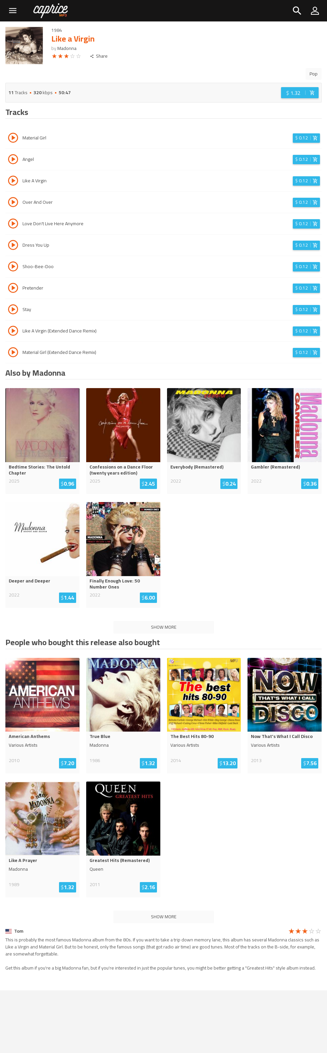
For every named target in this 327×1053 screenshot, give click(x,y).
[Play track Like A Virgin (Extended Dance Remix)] (13, 332)
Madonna (66, 48)
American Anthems (29, 736)
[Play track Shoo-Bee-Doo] (13, 267)
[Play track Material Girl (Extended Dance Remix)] (13, 353)
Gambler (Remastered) (275, 467)
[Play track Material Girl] (13, 139)
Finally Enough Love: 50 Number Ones (115, 584)
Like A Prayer (23, 860)
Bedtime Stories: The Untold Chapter (39, 470)
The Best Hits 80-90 (192, 736)
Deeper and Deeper (29, 581)
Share (99, 56)
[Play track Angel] (13, 160)
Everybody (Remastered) (196, 467)
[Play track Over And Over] (13, 203)
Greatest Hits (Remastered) (120, 860)
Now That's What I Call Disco (282, 736)
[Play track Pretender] (13, 289)
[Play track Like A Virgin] (13, 182)
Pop (314, 73)
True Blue (100, 736)
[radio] (54, 57)
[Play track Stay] (13, 310)
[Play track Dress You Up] (13, 246)
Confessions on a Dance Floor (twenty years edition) (121, 470)
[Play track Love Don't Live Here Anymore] (13, 225)
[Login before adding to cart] (300, 92)
